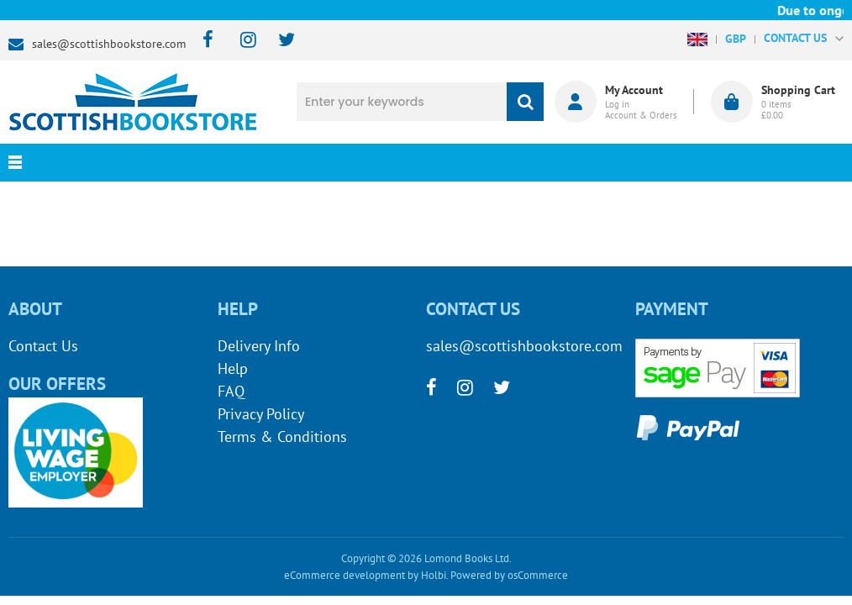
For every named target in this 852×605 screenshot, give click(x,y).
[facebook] (203, 40)
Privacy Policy (261, 414)
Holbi (433, 575)
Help (233, 368)
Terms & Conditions (282, 436)
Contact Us (43, 345)
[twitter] (278, 40)
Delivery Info (259, 345)
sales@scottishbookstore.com (109, 43)
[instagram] (241, 40)
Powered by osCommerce (509, 575)
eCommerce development (344, 575)
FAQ (231, 391)
